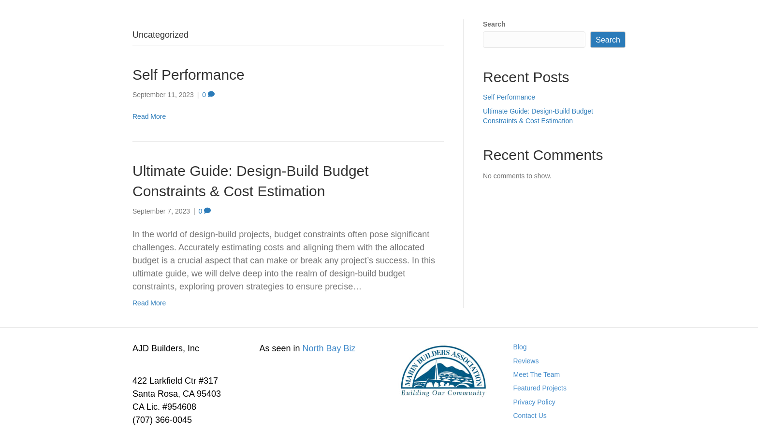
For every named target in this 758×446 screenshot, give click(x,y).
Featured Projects (540, 388)
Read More (149, 116)
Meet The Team (536, 374)
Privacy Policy (534, 402)
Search (494, 24)
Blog (520, 347)
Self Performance (188, 75)
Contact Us (530, 415)
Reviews (526, 361)
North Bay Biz (329, 348)
